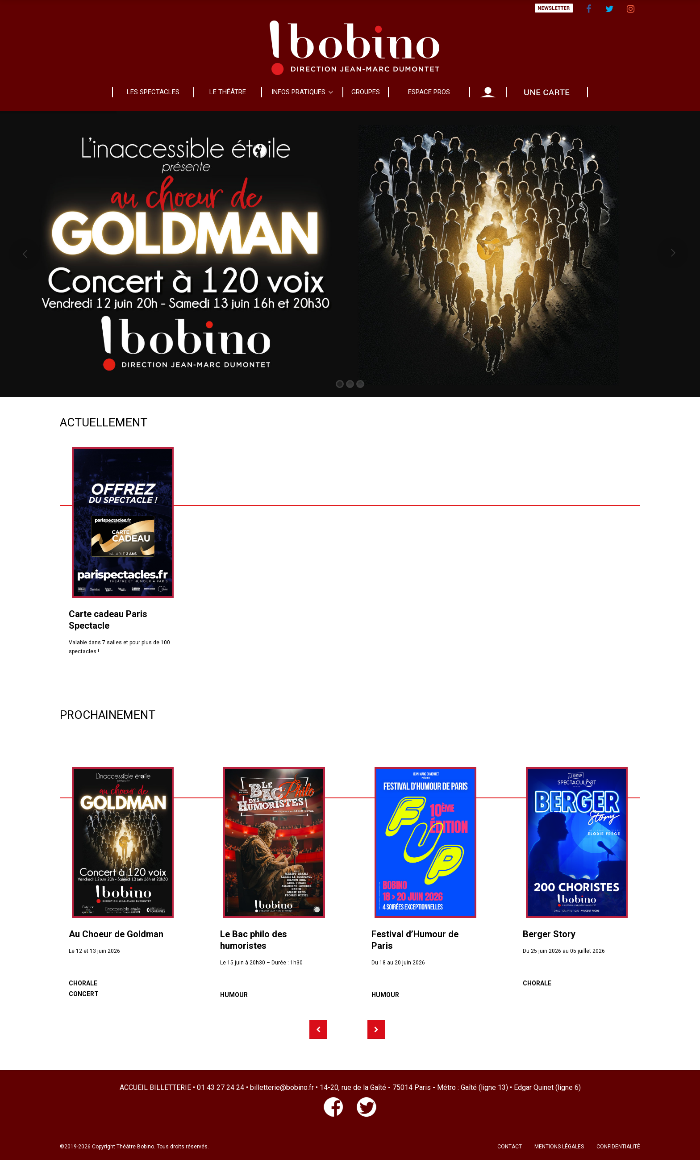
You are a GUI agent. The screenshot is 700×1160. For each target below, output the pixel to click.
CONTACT (509, 1146)
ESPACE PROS (429, 92)
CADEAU (546, 92)
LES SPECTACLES (153, 92)
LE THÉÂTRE (227, 92)
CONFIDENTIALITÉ (618, 1146)
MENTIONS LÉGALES (559, 1146)
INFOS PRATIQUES (298, 92)
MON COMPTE (488, 92)
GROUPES (365, 92)
